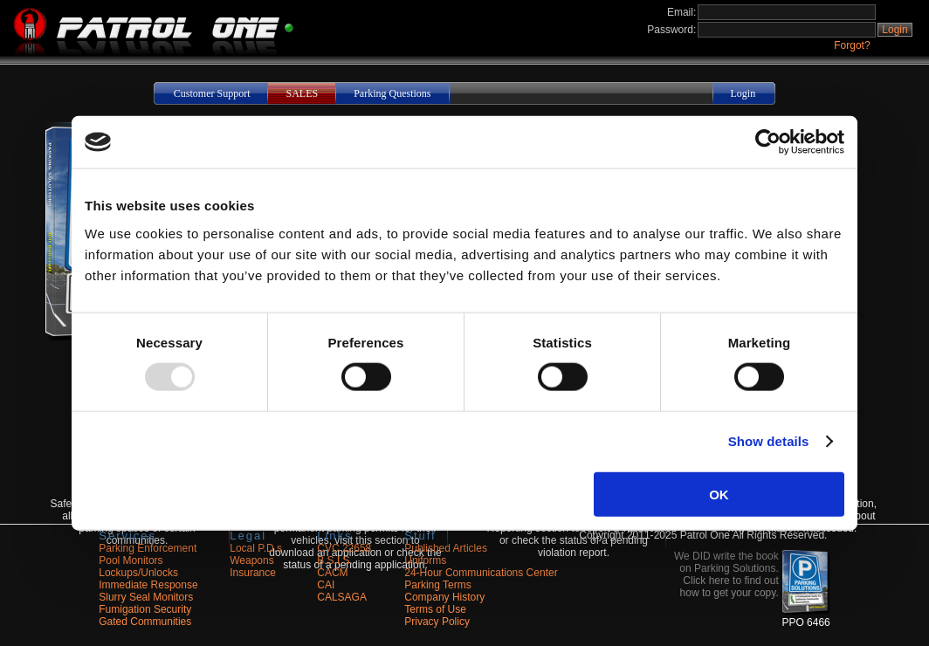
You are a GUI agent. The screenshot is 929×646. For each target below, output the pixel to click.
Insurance (253, 573)
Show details (768, 441)
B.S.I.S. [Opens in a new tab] (335, 560)
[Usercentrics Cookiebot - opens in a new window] (768, 142)
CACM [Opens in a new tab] (332, 573)
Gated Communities (145, 621)
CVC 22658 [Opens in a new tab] (344, 548)
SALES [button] (302, 93)
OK (719, 493)
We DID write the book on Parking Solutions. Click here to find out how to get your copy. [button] (726, 574)
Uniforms (425, 560)
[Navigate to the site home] (147, 52)
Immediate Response (148, 585)
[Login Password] (787, 30)
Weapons (251, 560)
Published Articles (445, 548)
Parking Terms (437, 585)
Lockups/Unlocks (138, 573)
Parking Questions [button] (392, 93)
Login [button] (894, 30)
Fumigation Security (145, 609)
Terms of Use (435, 609)
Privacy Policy (437, 621)
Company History (444, 597)
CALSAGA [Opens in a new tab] (342, 597)
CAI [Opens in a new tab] (325, 585)
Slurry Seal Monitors (146, 597)
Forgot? (852, 45)
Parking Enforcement (147, 548)
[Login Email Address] (787, 12)
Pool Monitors (130, 560)
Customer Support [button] (212, 93)
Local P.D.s (256, 548)
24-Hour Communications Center (480, 573)
